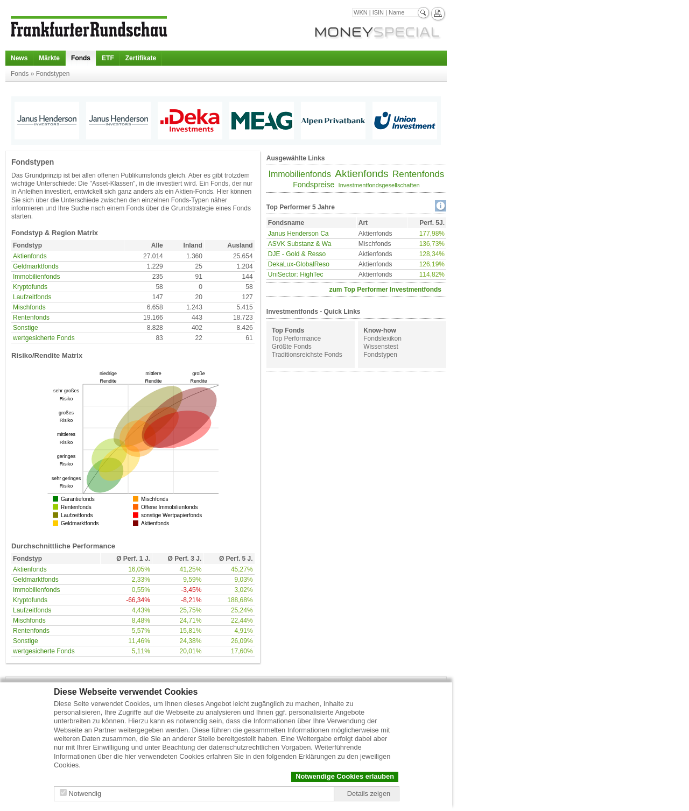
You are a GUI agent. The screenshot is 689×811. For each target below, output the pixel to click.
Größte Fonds (292, 346)
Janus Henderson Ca (298, 233)
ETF (108, 58)
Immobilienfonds (36, 276)
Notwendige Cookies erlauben (345, 776)
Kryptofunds (30, 287)
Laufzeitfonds (32, 297)
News (19, 58)
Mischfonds (29, 307)
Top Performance (296, 338)
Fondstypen (380, 354)
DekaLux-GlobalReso (298, 264)
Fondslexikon (382, 338)
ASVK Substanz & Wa (300, 244)
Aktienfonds (30, 256)
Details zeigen (368, 793)
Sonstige (25, 328)
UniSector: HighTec (296, 274)
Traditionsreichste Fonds (307, 354)
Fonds (80, 58)
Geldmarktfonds (36, 266)
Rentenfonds (31, 317)
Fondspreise (313, 184)
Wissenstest (380, 346)
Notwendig (85, 793)
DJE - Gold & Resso (297, 254)
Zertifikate (140, 58)
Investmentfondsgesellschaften (379, 185)
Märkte (49, 58)
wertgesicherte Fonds (44, 338)
